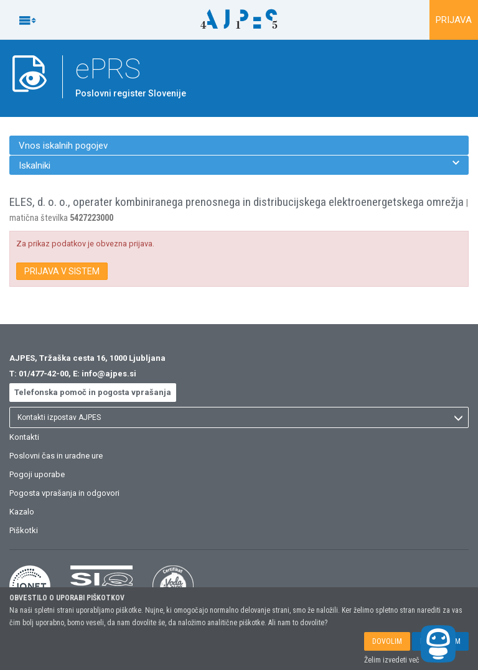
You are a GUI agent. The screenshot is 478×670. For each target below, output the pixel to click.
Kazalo (21, 511)
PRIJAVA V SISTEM (62, 271)
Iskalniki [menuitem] (239, 165)
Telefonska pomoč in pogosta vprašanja (92, 392)
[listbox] (239, 417)
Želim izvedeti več (391, 660)
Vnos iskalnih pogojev (63, 145)
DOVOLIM (387, 641)
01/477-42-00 (43, 373)
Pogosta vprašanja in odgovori (64, 493)
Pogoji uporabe (37, 474)
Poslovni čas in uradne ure (56, 455)
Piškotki (23, 530)
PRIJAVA (454, 20)
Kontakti (24, 437)
